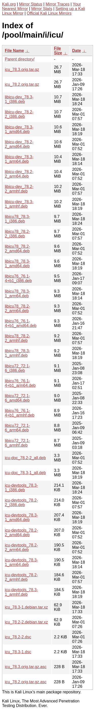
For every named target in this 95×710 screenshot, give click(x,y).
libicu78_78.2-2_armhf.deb (17, 338)
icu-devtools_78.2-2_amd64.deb (21, 532)
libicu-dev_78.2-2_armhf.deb (19, 188)
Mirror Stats (41, 9)
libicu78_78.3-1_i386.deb (17, 218)
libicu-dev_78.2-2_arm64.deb (19, 174)
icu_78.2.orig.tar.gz (22, 84)
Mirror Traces (57, 4)
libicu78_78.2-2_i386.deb (17, 233)
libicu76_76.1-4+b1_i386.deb (18, 278)
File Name (14, 50)
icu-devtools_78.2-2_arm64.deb (21, 547)
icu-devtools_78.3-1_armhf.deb (21, 592)
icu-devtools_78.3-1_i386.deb (21, 487)
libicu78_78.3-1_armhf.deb (17, 353)
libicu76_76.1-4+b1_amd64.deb (20, 323)
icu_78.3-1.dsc (18, 652)
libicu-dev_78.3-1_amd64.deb (19, 129)
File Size (58, 50)
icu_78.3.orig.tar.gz (22, 69)
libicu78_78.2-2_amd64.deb (17, 248)
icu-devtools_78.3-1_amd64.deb (21, 517)
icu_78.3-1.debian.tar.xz (26, 607)
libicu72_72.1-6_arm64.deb (17, 427)
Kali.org (9, 4)
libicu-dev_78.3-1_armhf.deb (19, 204)
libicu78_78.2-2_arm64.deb (17, 308)
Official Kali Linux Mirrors (49, 13)
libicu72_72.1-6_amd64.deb (17, 398)
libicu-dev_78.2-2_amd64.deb (19, 144)
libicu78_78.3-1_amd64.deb (17, 263)
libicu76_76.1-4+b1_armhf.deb (19, 412)
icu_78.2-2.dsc (18, 637)
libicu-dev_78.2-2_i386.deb (19, 114)
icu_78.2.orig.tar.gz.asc (26, 682)
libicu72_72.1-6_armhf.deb (17, 443)
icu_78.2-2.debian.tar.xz (26, 622)
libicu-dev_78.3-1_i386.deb (19, 99)
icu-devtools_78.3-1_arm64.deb (21, 562)
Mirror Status (30, 4)
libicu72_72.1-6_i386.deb (17, 368)
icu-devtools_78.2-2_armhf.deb (21, 577)
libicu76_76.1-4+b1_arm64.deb (20, 383)
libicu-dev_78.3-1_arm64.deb (19, 159)
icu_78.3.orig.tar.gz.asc (26, 667)
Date (76, 50)
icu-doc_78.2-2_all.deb (25, 458)
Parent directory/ (19, 59)
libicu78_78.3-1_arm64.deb (17, 293)
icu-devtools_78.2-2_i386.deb (21, 502)
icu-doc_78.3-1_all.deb (25, 473)
